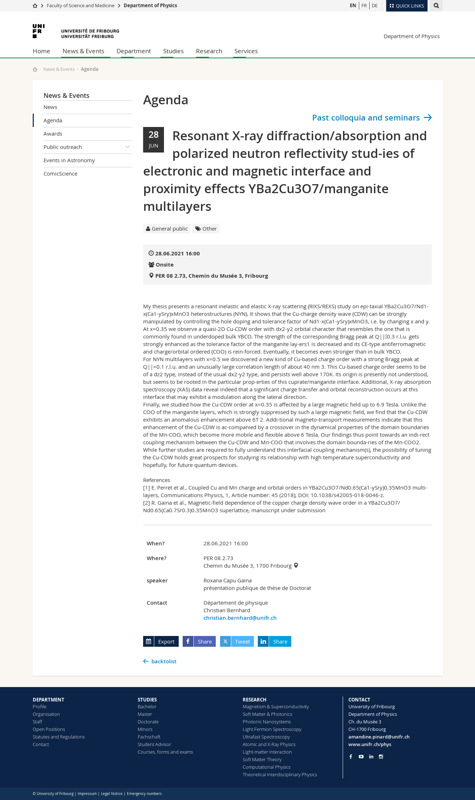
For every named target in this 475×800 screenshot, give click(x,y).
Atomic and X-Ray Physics (269, 744)
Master (145, 714)
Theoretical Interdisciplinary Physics (280, 774)
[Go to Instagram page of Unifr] (381, 756)
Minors (145, 729)
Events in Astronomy (69, 160)
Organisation (46, 714)
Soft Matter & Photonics (267, 714)
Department (134, 51)
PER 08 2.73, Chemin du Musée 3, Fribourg (211, 275)
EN (353, 5)
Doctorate (148, 721)
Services (246, 51)
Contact (41, 744)
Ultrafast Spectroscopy (266, 736)
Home (41, 51)
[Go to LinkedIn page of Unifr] (371, 756)
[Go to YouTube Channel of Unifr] (361, 756)
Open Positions (49, 729)
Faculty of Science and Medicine (80, 5)
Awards (53, 133)
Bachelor (147, 706)
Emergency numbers (144, 793)
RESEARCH (254, 699)
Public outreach (88, 147)
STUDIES (147, 699)
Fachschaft (149, 736)
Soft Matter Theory (262, 759)
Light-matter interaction (267, 752)
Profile (39, 706)
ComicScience (60, 173)
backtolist (164, 661)
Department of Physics (150, 5)
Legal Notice (112, 793)
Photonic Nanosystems (267, 721)
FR (364, 5)
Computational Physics (267, 767)
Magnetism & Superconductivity (276, 706)
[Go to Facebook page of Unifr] (350, 756)
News (50, 106)
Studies (173, 51)
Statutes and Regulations (59, 736)
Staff (37, 721)
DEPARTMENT (48, 699)
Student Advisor (154, 744)
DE (375, 5)
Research (209, 51)
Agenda (53, 120)
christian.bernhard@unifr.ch (240, 618)
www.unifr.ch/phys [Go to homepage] (369, 744)
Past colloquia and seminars (366, 117)
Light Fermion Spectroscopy (272, 729)
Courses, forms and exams (165, 752)
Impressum (87, 793)
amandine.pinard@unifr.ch (379, 736)
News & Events (83, 51)
